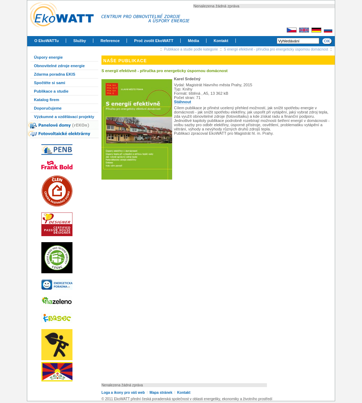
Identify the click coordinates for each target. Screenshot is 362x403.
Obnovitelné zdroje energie (59, 66)
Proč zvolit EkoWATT (153, 41)
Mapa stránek (161, 393)
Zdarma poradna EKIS (54, 74)
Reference (109, 41)
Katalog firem (46, 100)
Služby (79, 41)
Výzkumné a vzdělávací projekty (64, 117)
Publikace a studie (51, 91)
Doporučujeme (48, 108)
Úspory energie (48, 57)
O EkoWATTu (46, 41)
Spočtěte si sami (49, 83)
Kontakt (221, 41)
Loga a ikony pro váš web (123, 393)
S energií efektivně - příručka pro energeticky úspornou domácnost (276, 49)
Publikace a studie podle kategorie (191, 49)
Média (193, 41)
